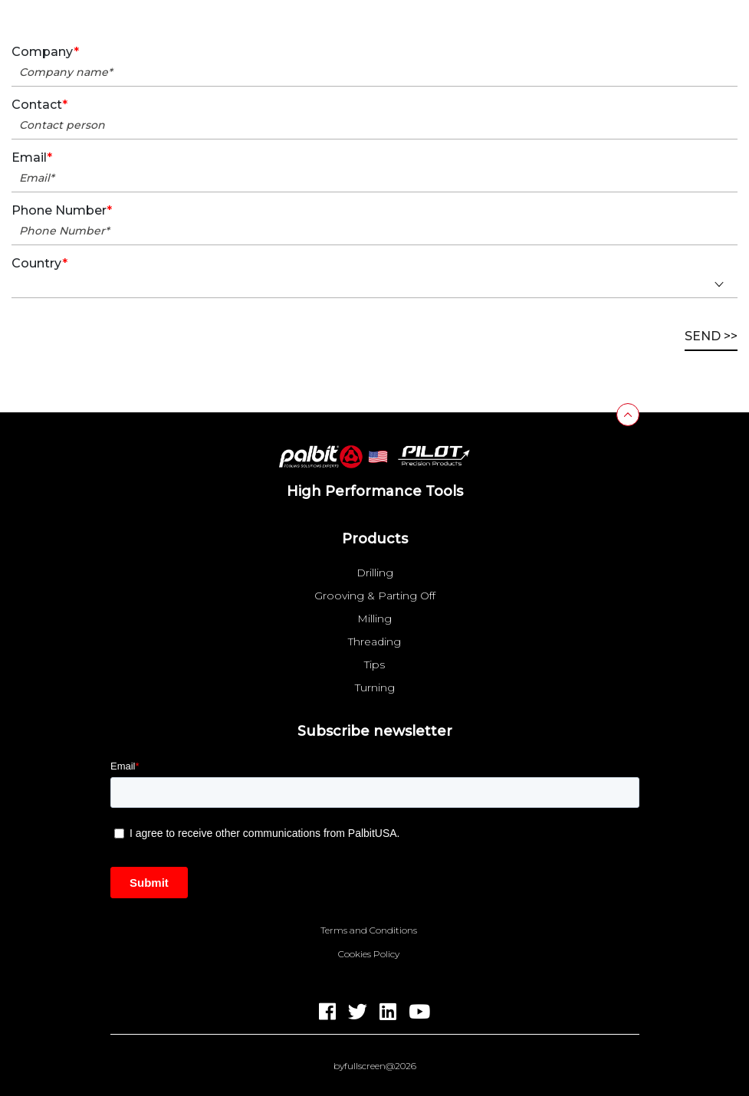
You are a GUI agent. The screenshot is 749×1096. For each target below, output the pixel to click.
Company (45, 52)
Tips (374, 664)
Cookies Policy (368, 954)
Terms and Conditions (368, 930)
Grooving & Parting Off (374, 595)
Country (39, 264)
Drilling (374, 572)
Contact (39, 105)
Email (31, 158)
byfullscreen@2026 (374, 1066)
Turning (375, 687)
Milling (374, 618)
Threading (374, 641)
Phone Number (61, 211)
